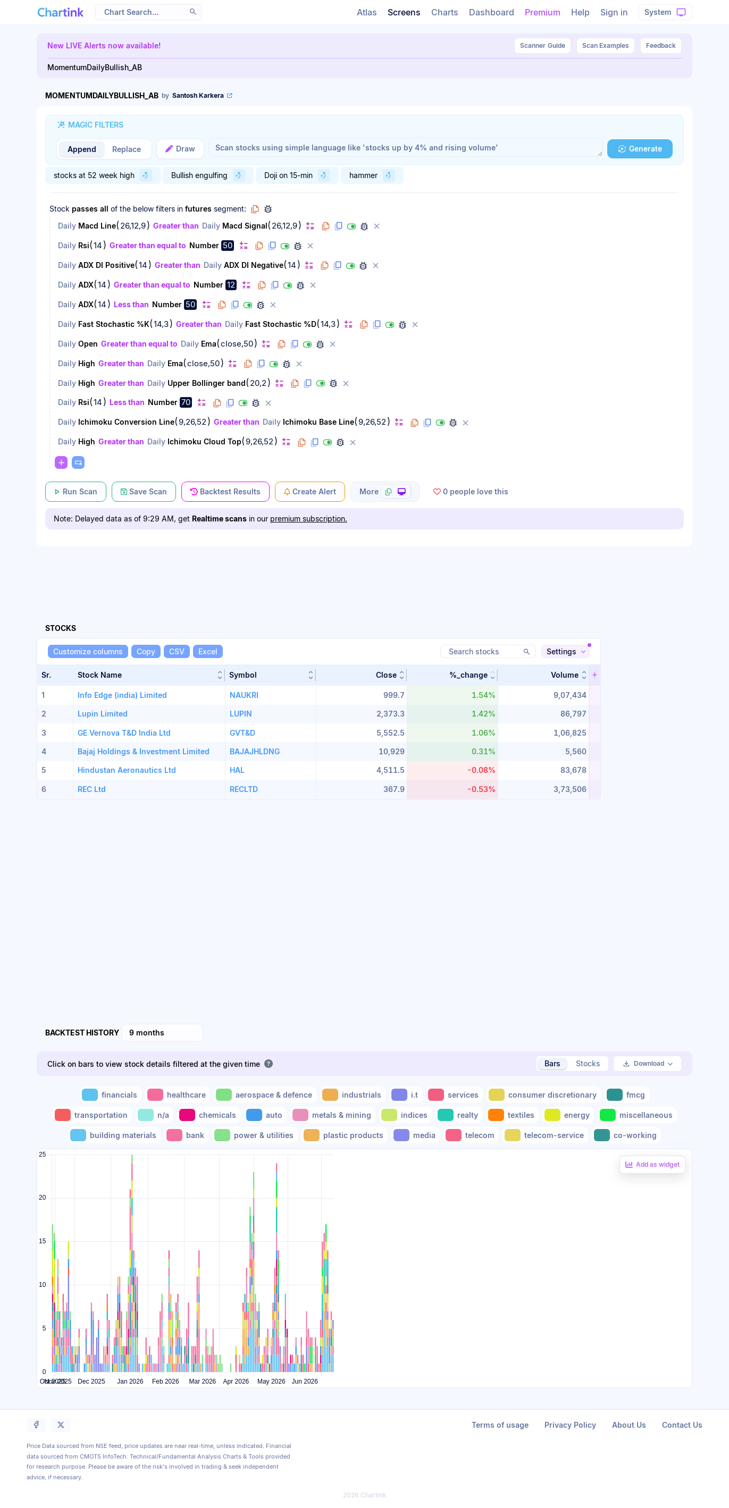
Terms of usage (500, 1424)
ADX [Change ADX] (86, 284)
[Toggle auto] (265, 1115)
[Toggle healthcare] (177, 1094)
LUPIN (241, 713)
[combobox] (162, 1033)
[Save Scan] (144, 491)
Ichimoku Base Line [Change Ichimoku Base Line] (318, 421)
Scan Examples (605, 45)
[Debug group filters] (268, 209)
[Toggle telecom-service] (545, 1135)
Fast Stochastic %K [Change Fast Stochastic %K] (113, 323)
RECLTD (244, 789)
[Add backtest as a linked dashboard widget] (652, 1165)
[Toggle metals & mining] (332, 1115)
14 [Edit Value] (98, 245)
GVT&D (242, 732)
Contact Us (682, 1424)
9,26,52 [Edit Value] (192, 422)
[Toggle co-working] (626, 1135)
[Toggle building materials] (114, 1135)
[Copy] (146, 651)
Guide (542, 45)
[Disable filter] (351, 226)
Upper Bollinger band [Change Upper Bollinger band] (206, 382)
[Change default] (310, 225)
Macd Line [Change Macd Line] (97, 225)
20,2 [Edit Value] (258, 383)
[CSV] (177, 651)
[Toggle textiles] (512, 1115)
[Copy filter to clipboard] (326, 226)
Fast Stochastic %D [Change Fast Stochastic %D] (280, 323)
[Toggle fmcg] (627, 1094)
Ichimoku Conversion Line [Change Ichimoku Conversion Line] (126, 421)
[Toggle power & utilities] (255, 1135)
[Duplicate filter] (339, 226)
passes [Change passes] (85, 208)
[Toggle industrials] (353, 1094)
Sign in (614, 12)
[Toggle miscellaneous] (637, 1115)
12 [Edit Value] (231, 285)
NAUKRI (244, 695)
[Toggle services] (454, 1094)
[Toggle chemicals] (208, 1115)
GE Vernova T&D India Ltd (124, 732)
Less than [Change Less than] (131, 304)
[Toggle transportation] (92, 1115)
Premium (542, 12)
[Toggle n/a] (154, 1115)
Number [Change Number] (204, 245)
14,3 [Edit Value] (161, 324)
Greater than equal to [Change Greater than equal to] (148, 245)
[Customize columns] (88, 651)
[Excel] (207, 651)
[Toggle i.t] (405, 1094)
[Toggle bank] (186, 1135)
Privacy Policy (570, 1424)
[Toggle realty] (458, 1115)
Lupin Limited (103, 713)
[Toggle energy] (568, 1115)
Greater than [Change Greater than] (176, 225)
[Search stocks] (488, 651)
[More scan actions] (385, 492)
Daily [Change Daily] (67, 225)
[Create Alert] (310, 491)
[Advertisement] (365, 572)
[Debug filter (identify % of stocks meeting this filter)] (364, 226)
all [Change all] (104, 208)
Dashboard (491, 12)
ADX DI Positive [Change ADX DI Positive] (106, 264)
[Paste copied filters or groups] (78, 462)
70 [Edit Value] (185, 402)
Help (580, 12)
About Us (629, 1424)
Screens (404, 12)
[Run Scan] (75, 491)
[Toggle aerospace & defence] (265, 1094)
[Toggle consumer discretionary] (544, 1094)
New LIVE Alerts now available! (104, 45)
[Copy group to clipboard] (255, 209)
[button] (149, 675)
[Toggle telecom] (471, 1135)
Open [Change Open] (88, 343)
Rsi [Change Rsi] (83, 245)
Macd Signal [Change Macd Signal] (244, 225)
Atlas (367, 12)
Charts (444, 12)
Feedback (661, 45)
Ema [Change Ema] (208, 343)
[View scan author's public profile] (198, 95)
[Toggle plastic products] (344, 1135)
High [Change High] (86, 363)
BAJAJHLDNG (255, 751)
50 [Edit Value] (227, 245)
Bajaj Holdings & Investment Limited (144, 751)
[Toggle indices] (405, 1115)
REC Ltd (92, 789)
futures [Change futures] (198, 208)
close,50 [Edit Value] (237, 344)
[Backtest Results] (225, 491)
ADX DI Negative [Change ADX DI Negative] (253, 264)
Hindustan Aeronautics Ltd (127, 769)
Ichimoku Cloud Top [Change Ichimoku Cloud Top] (204, 441)
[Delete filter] (377, 226)
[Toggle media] (415, 1135)
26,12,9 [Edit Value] (133, 226)
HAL (237, 769)
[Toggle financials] (110, 1094)
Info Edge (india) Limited (122, 695)
